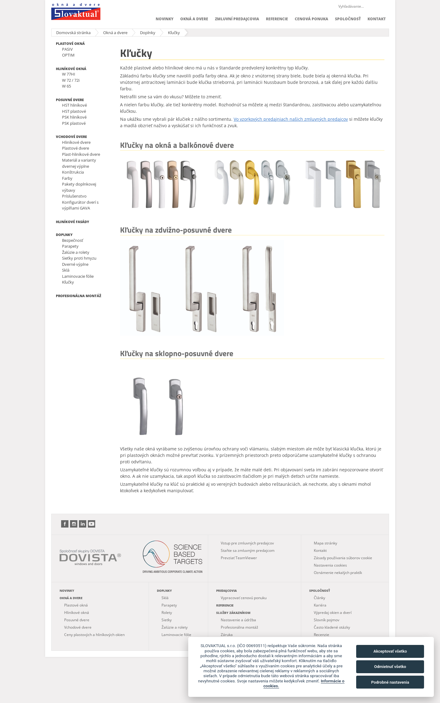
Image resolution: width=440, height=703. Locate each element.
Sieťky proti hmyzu (79, 258)
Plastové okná (70, 43)
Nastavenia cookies (330, 565)
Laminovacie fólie (78, 276)
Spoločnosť (348, 19)
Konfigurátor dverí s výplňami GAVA (80, 205)
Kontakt (377, 19)
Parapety (70, 246)
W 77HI (68, 74)
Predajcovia (226, 590)
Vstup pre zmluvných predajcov (247, 543)
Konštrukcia (73, 172)
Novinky (164, 19)
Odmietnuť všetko (390, 666)
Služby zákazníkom (233, 613)
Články (319, 597)
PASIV (67, 49)
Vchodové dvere (71, 136)
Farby (67, 178)
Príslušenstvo (74, 196)
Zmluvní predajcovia (237, 19)
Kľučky (174, 32)
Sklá (65, 270)
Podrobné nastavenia (390, 682)
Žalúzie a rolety (75, 252)
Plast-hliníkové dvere (81, 154)
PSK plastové (74, 123)
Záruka (227, 634)
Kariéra (320, 605)
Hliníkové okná (71, 68)
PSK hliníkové (74, 117)
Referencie (277, 19)
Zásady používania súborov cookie (343, 557)
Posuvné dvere (70, 99)
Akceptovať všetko (390, 651)
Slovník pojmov (326, 619)
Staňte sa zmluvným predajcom (248, 550)
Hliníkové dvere (76, 142)
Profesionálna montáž (78, 295)
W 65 (66, 86)
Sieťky (167, 619)
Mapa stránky (325, 543)
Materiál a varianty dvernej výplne (79, 163)
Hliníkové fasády (72, 221)
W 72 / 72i (71, 80)
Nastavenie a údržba (238, 619)
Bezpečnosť (72, 240)
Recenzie (321, 634)
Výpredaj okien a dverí (333, 612)
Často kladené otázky (332, 627)
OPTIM (68, 55)
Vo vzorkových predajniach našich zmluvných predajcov (291, 119)
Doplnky (147, 32)
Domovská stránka (73, 32)
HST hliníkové (74, 105)
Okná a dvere (194, 19)
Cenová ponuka (311, 19)
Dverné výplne (75, 264)
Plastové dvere (75, 148)
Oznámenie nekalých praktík (338, 572)
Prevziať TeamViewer (239, 557)
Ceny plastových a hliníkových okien (94, 634)
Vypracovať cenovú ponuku (244, 597)
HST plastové (74, 111)
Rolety (167, 612)
